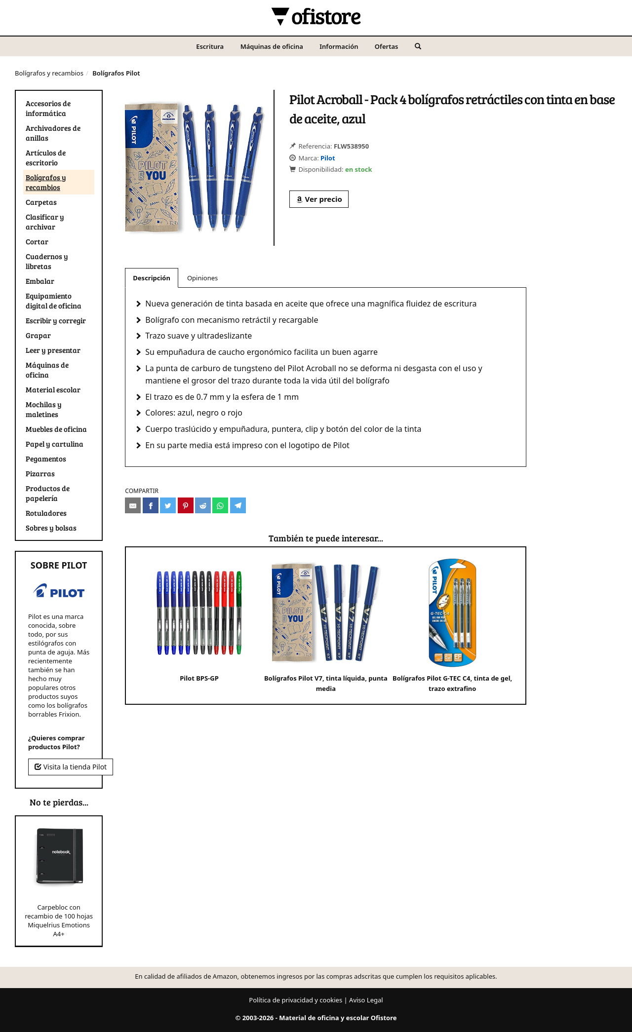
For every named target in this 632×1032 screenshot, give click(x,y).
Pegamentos (46, 458)
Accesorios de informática (48, 108)
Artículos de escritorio (46, 157)
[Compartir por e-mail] (133, 505)
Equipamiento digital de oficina (53, 300)
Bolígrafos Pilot (116, 73)
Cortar (37, 241)
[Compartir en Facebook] (150, 505)
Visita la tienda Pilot (71, 766)
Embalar (40, 281)
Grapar (38, 335)
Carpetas (41, 202)
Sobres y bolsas (51, 528)
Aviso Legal (366, 999)
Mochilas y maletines (44, 409)
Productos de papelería (48, 493)
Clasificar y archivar (45, 221)
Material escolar (53, 389)
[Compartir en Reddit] (203, 505)
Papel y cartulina (54, 444)
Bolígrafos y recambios (49, 73)
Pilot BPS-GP (199, 620)
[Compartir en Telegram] (238, 505)
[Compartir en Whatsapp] (220, 505)
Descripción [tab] (151, 277)
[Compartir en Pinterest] (186, 505)
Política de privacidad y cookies (295, 999)
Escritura (210, 46)
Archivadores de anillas (53, 133)
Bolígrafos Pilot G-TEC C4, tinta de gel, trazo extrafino (452, 625)
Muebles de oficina (56, 429)
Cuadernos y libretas (47, 261)
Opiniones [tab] (202, 277)
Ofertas (386, 46)
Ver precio (319, 199)
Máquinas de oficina (271, 46)
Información (338, 46)
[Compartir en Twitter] (168, 505)
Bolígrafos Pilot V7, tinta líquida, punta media (326, 625)
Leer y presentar (53, 350)
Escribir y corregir (56, 320)
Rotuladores (46, 513)
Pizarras (40, 473)
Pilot (327, 157)
